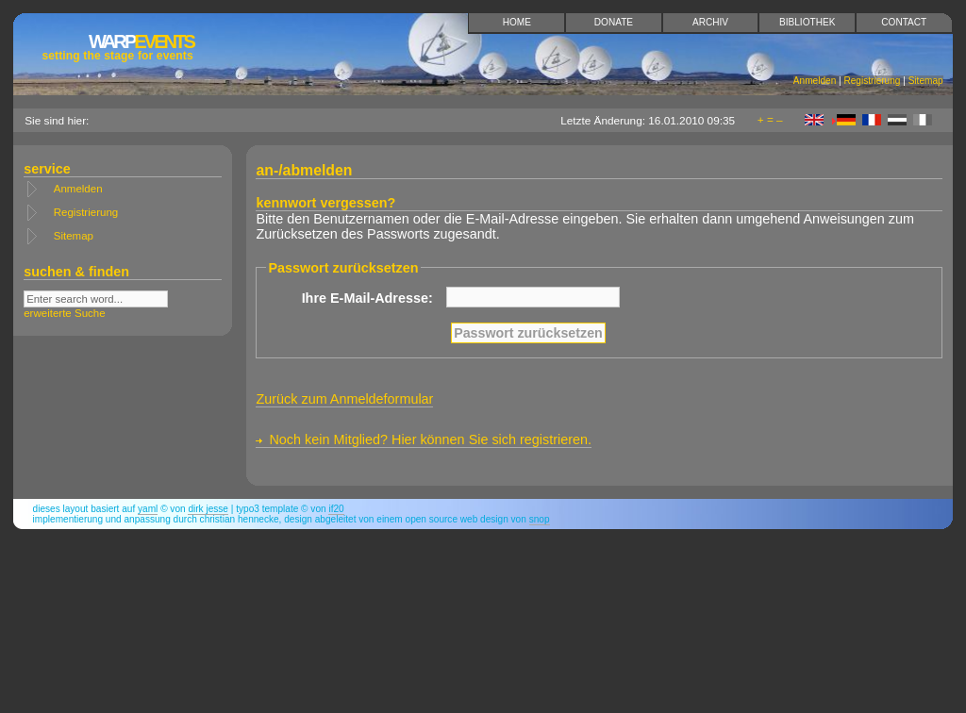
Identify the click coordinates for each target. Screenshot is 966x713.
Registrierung (871, 80)
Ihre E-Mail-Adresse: (367, 298)
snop (539, 519)
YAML (148, 509)
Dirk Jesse (208, 509)
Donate (613, 22)
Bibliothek (807, 22)
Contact (903, 22)
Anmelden (814, 80)
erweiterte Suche (64, 313)
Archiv (710, 22)
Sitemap (925, 80)
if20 (335, 509)
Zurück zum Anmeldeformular (344, 398)
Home (517, 22)
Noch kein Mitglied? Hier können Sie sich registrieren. (430, 439)
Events (117, 46)
